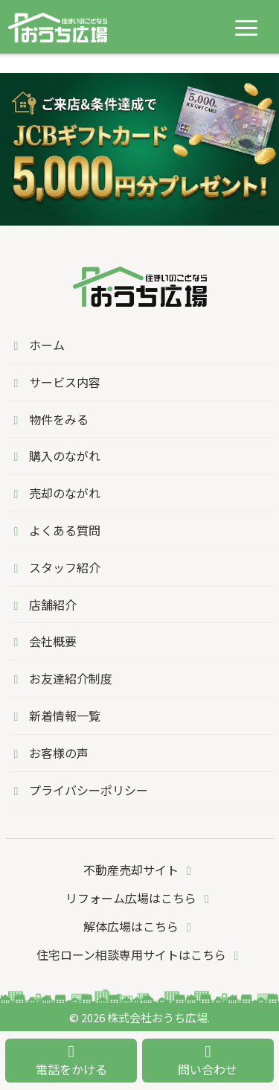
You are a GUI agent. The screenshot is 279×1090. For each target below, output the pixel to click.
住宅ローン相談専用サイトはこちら (140, 954)
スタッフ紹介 (54, 567)
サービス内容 (54, 382)
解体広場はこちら (139, 926)
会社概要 (43, 641)
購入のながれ (54, 456)
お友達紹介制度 (60, 678)
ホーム (37, 345)
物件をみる (49, 419)
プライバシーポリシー (78, 790)
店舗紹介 (43, 604)
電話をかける (71, 1060)
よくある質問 (54, 530)
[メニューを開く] (246, 27)
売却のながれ (54, 493)
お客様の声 (49, 753)
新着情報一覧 (54, 715)
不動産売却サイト (139, 870)
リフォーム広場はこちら (139, 898)
